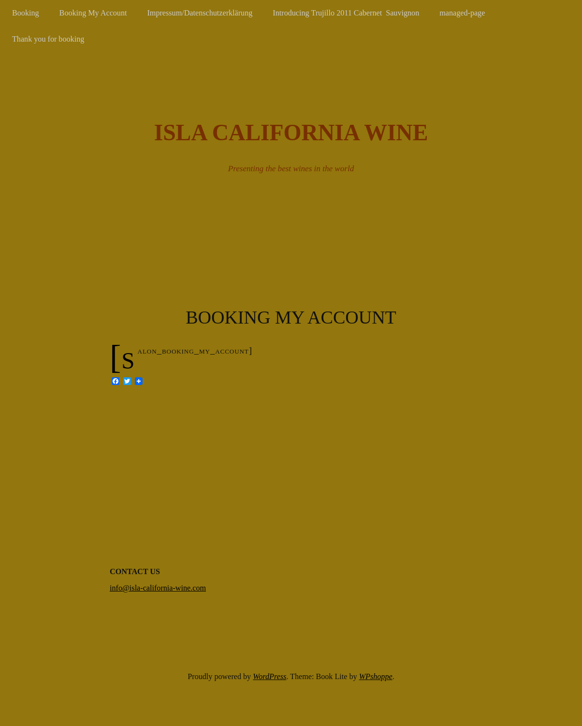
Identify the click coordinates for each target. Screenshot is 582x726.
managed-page (462, 13)
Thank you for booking (48, 39)
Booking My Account (93, 13)
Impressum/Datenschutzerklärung (200, 13)
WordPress (269, 676)
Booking (25, 13)
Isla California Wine (291, 132)
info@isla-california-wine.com (158, 588)
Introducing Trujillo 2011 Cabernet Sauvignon (346, 13)
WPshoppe (376, 676)
